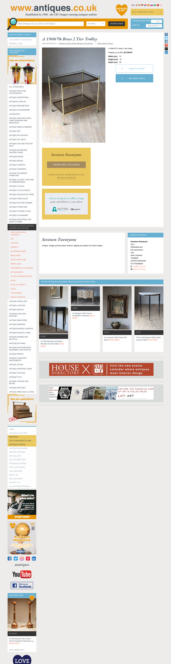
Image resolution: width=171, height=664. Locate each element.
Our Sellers (15, 456)
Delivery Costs (137, 78)
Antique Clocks (16, 186)
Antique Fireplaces (18, 199)
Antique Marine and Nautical (18, 338)
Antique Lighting (17, 306)
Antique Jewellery (18, 301)
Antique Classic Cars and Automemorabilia (21, 181)
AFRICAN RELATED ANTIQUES (18, 233)
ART (12, 239)
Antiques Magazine (18, 448)
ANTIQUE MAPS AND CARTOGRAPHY (17, 92)
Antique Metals (16, 310)
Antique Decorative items (21, 195)
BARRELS (14, 247)
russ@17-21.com (139, 266)
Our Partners (16, 471)
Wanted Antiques (17, 452)
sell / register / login (142, 12)
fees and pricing (17, 467)
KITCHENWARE (16, 272)
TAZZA (13, 289)
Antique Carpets (17, 165)
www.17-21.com (139, 269)
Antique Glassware (18, 215)
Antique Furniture (18, 207)
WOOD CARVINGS (17, 297)
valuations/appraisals (20, 486)
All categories (16, 87)
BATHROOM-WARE (18, 251)
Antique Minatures (18, 320)
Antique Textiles (17, 373)
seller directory (17, 460)
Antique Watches (17, 388)
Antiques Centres (18, 464)
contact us (14, 483)
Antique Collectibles (19, 190)
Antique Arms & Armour (20, 127)
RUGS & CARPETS (18, 285)
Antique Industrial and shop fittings (20, 221)
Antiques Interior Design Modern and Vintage (21, 227)
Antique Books (16, 157)
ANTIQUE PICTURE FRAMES (20, 203)
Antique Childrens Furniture (18, 174)
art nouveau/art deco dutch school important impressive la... (22, 641)
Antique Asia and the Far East (21, 145)
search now (116, 24)
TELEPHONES (16, 293)
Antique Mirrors (17, 324)
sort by (136, 25)
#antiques (22, 564)
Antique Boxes (16, 161)
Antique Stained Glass (20, 211)
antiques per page (141, 21)
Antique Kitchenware (19, 110)
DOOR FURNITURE (18, 260)
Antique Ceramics (17, 169)
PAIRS (12, 281)
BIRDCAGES (15, 256)
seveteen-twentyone (66, 154)
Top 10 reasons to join (20, 441)
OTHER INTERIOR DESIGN (21, 276)
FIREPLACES (15, 264)
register (13, 437)
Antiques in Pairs (17, 343)
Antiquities (14, 114)
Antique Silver (16, 365)
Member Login (15, 44)
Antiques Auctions (18, 433)
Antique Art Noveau (18, 135)
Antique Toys (15, 377)
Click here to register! (20, 40)
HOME (11, 429)
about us (13, 475)
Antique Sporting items (20, 369)
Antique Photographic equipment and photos (20, 349)
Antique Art (14, 131)
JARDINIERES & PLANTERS (21, 268)
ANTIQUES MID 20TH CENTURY (17, 315)
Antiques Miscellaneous (21, 329)
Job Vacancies (16, 479)
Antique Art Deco (17, 140)
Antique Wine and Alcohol (21, 392)
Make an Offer (137, 69)
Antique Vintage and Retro (19, 382)
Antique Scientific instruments (18, 359)
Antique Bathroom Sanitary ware (18, 151)
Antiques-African (17, 102)
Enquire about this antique (66, 165)
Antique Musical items (20, 333)
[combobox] (95, 23)
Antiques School (17, 444)
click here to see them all (66, 178)
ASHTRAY (14, 243)
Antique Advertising (19, 97)
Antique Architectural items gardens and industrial (20, 120)
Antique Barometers (19, 106)
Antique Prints (16, 354)
